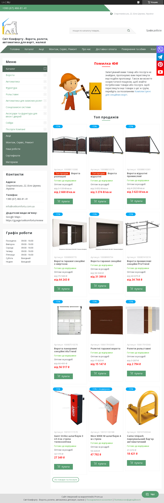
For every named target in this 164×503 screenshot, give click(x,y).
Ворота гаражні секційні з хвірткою (69, 262)
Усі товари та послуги (65, 479)
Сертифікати (13, 155)
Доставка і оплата (106, 49)
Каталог (29, 49)
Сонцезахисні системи (18, 107)
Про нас (86, 49)
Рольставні (12, 94)
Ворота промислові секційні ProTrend (139, 262)
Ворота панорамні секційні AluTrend (65, 350)
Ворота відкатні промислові (137, 175)
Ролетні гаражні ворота (105, 348)
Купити (66, 201)
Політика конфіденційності (127, 499)
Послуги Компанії (15, 129)
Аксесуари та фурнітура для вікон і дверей (21, 115)
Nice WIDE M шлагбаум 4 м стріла (106, 437)
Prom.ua (99, 496)
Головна (15, 49)
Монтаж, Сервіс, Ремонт (63, 49)
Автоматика (13, 81)
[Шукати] (128, 31)
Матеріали (12, 162)
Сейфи (9, 122)
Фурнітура (11, 87)
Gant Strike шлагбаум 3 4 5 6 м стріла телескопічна (68, 438)
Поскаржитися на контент (99, 499)
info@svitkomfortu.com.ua (20, 206)
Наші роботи (13, 148)
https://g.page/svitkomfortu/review (24, 220)
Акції (41, 49)
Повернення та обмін (134, 49)
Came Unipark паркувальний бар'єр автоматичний (140, 438)
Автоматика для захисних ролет (24, 100)
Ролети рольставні (139, 348)
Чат (150, 494)
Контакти (156, 49)
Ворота (10, 75)
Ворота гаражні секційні (106, 261)
